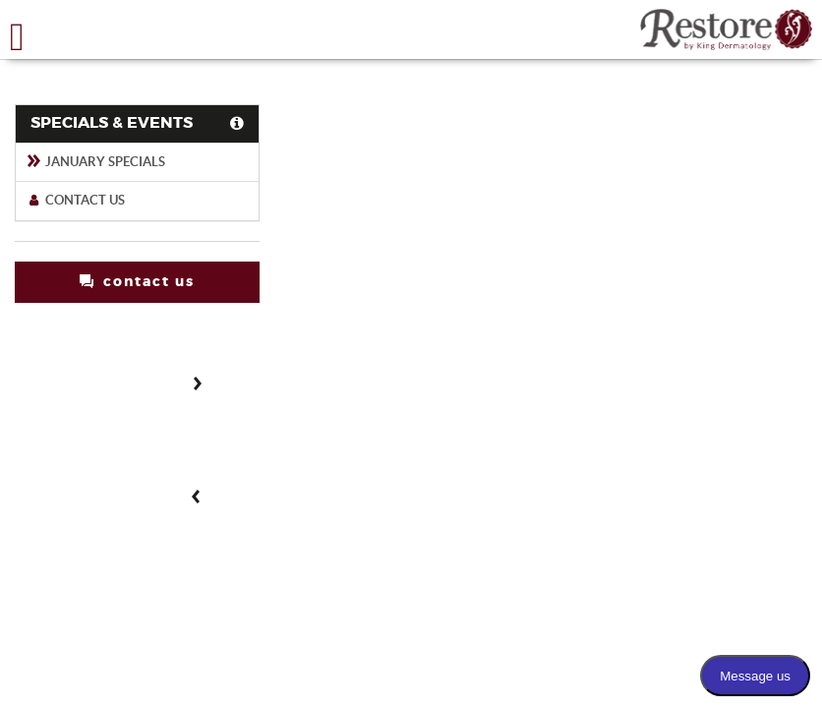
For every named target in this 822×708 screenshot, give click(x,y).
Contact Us (75, 200)
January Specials (95, 161)
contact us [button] (137, 281)
